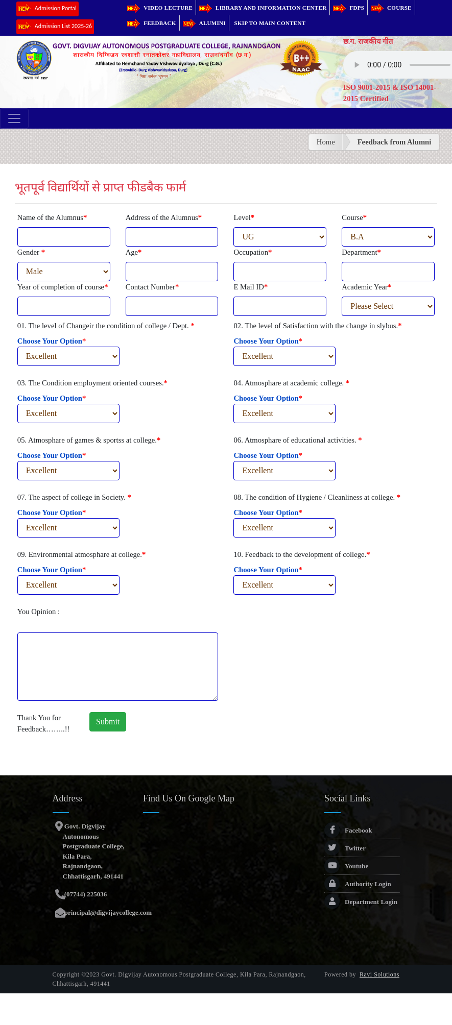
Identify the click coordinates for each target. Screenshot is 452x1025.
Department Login (360, 902)
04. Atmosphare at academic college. (291, 383)
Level (243, 217)
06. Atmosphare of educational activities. (297, 440)
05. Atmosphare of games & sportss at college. (88, 440)
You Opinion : (38, 611)
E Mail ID (250, 287)
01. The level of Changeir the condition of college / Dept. (106, 326)
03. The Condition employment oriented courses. (92, 383)
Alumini (204, 23)
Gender (31, 252)
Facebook (348, 830)
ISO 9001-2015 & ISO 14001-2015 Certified (389, 93)
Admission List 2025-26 (55, 26)
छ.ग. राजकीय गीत (368, 41)
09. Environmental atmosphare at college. (81, 554)
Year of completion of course (62, 287)
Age (134, 252)
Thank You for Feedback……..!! (43, 723)
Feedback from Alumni (395, 142)
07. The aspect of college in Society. (74, 497)
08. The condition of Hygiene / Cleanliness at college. (316, 497)
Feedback (151, 23)
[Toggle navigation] (14, 118)
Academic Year (366, 287)
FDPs (348, 8)
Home (326, 142)
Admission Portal (47, 9)
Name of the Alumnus (52, 217)
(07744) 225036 (85, 894)
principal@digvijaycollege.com (107, 912)
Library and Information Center (262, 8)
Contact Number (152, 287)
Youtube (346, 866)
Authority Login (357, 884)
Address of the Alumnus (164, 217)
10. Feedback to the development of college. (301, 554)
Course (391, 8)
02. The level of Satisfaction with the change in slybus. (317, 326)
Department (361, 252)
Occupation (252, 252)
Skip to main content (270, 23)
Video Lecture (160, 8)
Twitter (345, 848)
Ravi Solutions (379, 974)
